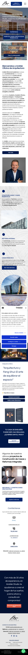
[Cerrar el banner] (25, 307)
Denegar (14, 346)
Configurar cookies (14, 341)
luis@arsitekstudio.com (14, 524)
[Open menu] (25, 4)
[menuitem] (8, 642)
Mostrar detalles (19, 332)
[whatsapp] (23, 651)
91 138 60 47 (14, 537)
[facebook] (12, 636)
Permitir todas (14, 337)
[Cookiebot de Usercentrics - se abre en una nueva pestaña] (16, 308)
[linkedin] (16, 636)
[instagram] (14, 636)
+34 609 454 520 (14, 535)
